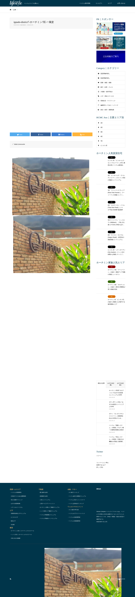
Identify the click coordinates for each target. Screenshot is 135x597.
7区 (102, 141)
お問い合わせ (121, 3)
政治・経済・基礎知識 (107, 109)
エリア (110, 3)
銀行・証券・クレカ (107, 87)
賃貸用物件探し (105, 73)
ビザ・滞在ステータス (107, 96)
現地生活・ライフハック (108, 100)
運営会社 (83, 591)
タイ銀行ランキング (74, 475)
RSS (10, 561)
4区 (102, 136)
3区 (102, 132)
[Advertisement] (51, 52)
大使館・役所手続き (107, 91)
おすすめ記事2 (120, 367)
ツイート (99, 438)
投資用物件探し (105, 78)
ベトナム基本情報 (84, 3)
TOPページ (51, 591)
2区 (102, 127)
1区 (102, 123)
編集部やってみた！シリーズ (109, 105)
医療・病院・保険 (106, 82)
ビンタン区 (104, 145)
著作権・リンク (75, 591)
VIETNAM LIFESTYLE (108, 561)
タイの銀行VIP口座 (74, 492)
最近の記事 (101, 366)
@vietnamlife (21, 144)
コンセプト (99, 3)
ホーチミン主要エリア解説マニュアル (49, 490)
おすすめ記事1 (110, 367)
